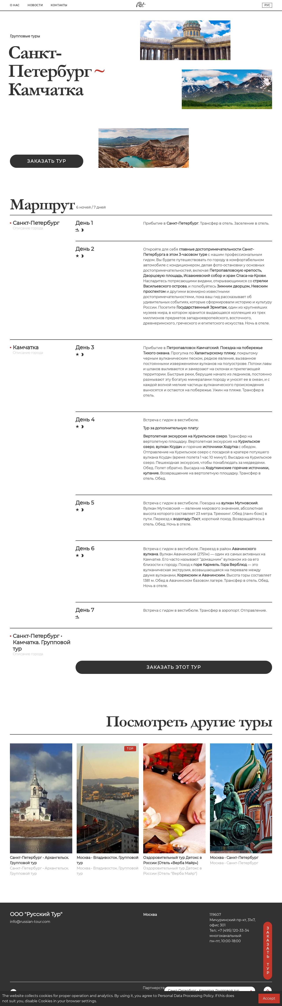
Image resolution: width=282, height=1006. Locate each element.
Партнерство (155, 988)
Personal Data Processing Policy (185, 996)
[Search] (71, 5)
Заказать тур (46, 161)
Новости (218, 5)
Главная (17, 5)
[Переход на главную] (141, 6)
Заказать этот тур (174, 667)
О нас (198, 5)
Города (38, 5)
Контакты (242, 5)
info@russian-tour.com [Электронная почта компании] (30, 922)
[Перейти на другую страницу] (210, 990)
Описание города (28, 228)
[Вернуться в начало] (267, 990)
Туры (57, 5)
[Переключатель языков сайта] (267, 5)
